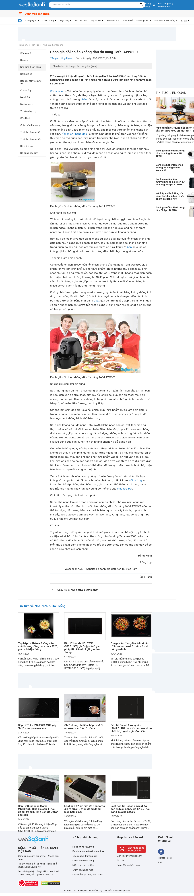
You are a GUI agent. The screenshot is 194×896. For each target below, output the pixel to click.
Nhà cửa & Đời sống (165, 20)
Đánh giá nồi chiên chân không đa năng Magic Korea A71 (169, 167)
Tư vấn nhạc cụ (28, 111)
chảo (84, 99)
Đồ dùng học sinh (29, 153)
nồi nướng (135, 480)
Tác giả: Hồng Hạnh (61, 58)
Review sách (113, 20)
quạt (97, 300)
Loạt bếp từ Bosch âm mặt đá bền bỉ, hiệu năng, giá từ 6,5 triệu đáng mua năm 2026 (130, 808)
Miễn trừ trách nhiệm (83, 865)
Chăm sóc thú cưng (30, 125)
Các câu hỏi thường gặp (84, 856)
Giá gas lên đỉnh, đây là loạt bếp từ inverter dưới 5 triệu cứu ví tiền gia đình (130, 646)
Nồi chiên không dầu (74, 133)
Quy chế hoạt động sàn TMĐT (87, 874)
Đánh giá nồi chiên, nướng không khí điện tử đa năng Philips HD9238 (170, 182)
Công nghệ (30, 20)
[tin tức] (20, 20)
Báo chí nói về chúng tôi (30, 82)
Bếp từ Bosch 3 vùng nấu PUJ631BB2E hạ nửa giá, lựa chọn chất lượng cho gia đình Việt (131, 728)
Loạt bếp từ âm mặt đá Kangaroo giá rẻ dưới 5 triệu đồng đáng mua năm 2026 (84, 808)
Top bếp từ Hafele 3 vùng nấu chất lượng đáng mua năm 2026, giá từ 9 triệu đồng (38, 646)
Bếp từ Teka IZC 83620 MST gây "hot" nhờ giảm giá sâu (37, 726)
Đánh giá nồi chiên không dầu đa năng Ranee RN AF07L (170, 153)
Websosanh (57, 91)
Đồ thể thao (81, 20)
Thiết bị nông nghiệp (30, 139)
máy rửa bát (124, 488)
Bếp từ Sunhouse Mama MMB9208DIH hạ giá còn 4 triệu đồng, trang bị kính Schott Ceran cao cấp (38, 810)
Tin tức (35, 45)
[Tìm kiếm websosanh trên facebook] (161, 852)
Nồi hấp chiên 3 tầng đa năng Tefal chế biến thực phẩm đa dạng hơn (170, 196)
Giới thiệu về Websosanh (129, 856)
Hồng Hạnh (145, 576)
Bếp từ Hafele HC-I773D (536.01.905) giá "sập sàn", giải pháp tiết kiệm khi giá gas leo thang (82, 648)
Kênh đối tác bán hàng (128, 865)
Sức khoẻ (128, 20)
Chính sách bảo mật (82, 870)
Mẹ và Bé (96, 20)
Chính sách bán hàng (83, 860)
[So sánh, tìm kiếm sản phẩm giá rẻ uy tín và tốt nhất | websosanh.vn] (32, 5)
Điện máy (64, 20)
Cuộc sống (48, 20)
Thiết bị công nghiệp (30, 132)
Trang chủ (23, 45)
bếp (129, 247)
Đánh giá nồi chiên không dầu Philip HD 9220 (170, 208)
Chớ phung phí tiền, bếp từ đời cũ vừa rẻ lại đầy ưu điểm (83, 726)
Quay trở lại (77, 589)
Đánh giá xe (142, 20)
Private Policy (165, 858)
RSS (160, 862)
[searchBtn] (141, 5)
